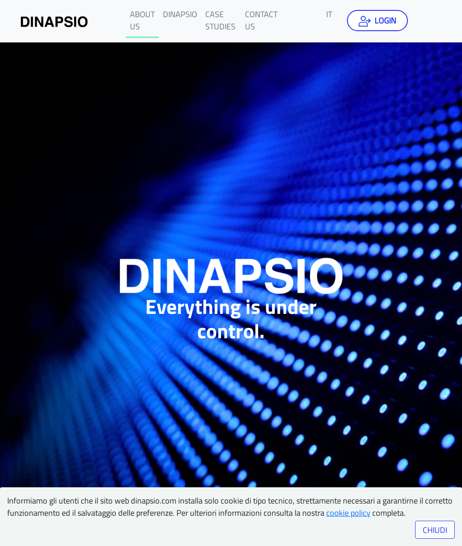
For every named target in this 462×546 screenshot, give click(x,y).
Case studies (220, 20)
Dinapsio (180, 14)
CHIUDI (435, 530)
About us (142, 20)
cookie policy (348, 513)
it (329, 14)
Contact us (261, 20)
